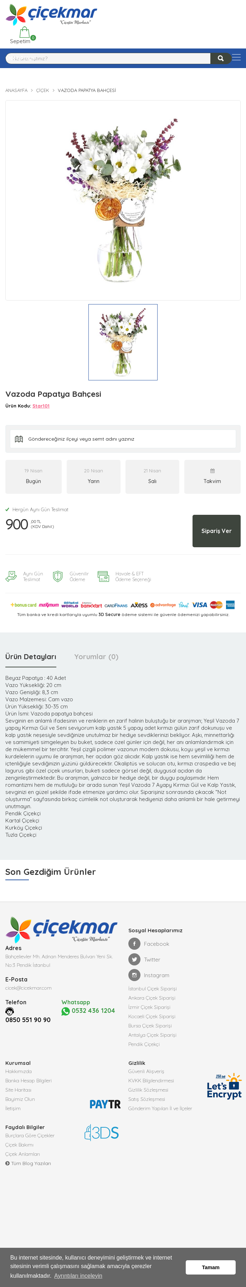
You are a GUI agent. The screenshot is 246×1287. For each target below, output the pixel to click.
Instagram (148, 975)
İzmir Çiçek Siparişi (149, 1007)
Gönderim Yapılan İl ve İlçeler (160, 1108)
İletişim (13, 1108)
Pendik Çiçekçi (144, 1044)
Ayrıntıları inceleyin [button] (78, 1276)
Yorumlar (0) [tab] (96, 656)
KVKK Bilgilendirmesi (151, 1080)
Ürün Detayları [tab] (30, 656)
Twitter (144, 959)
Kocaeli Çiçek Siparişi (151, 1016)
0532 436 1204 (86, 1015)
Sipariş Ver (216, 530)
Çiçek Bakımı (19, 1145)
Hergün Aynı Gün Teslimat (36, 509)
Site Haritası (18, 1090)
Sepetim (19, 35)
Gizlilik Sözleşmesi (148, 1090)
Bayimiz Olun (20, 1099)
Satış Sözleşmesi (146, 1099)
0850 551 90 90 (28, 1020)
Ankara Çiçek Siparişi (151, 998)
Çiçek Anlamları (22, 1154)
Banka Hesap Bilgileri (28, 1080)
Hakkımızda (18, 1071)
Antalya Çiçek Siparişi (152, 1035)
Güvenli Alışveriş (146, 1071)
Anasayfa (16, 90)
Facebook (148, 944)
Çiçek (42, 90)
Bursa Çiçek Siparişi (150, 1025)
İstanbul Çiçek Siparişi (152, 988)
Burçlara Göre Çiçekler (30, 1135)
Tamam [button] (211, 1267)
